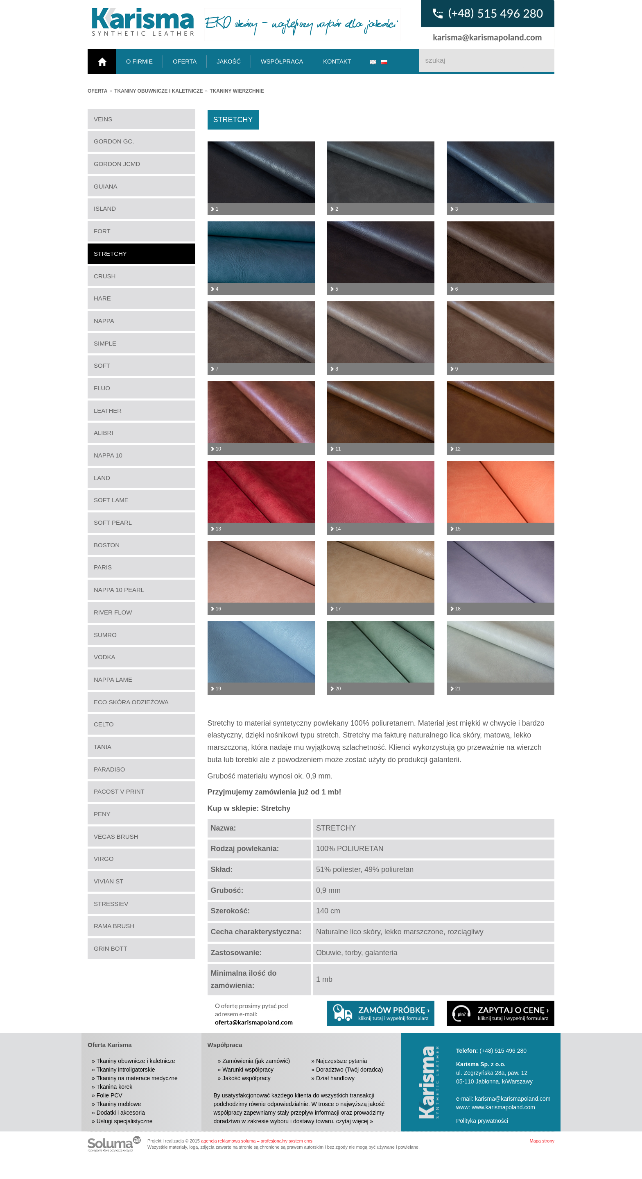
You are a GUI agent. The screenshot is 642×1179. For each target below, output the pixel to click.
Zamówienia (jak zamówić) (256, 1061)
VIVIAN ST (109, 881)
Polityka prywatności (482, 1121)
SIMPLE (105, 343)
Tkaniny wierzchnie (237, 91)
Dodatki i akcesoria (121, 1112)
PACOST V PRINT (119, 791)
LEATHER (108, 410)
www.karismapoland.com (503, 1107)
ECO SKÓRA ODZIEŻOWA (131, 702)
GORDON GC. (114, 141)
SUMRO (105, 634)
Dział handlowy (335, 1078)
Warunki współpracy (248, 1069)
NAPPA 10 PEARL (119, 589)
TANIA (102, 746)
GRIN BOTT (110, 948)
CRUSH (104, 276)
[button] (500, 1013)
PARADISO (109, 769)
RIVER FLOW (113, 612)
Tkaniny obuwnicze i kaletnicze (158, 91)
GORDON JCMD (117, 163)
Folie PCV (109, 1095)
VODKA (104, 656)
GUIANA (106, 186)
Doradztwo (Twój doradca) (349, 1069)
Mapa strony (541, 1140)
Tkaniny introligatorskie (125, 1069)
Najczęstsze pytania (341, 1061)
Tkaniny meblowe (118, 1104)
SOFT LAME (111, 499)
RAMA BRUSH (114, 925)
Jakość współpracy (246, 1078)
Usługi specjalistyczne (125, 1121)
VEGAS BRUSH (116, 836)
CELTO (104, 724)
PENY (102, 813)
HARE (102, 298)
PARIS (103, 567)
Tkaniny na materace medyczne (136, 1078)
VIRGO (103, 858)
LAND (102, 477)
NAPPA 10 (108, 455)
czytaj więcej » (354, 1121)
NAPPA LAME (113, 679)
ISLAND (105, 208)
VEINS (103, 119)
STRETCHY (110, 253)
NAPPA (104, 320)
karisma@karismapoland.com (513, 1098)
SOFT (102, 365)
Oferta (97, 91)
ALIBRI (103, 432)
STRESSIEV (111, 903)
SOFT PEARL (113, 522)
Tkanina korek (114, 1086)
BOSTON (107, 545)
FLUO (102, 388)
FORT (102, 231)
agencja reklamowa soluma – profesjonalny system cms (256, 1140)
